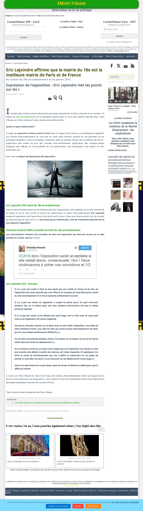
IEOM (110, 51)
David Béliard (116, 164)
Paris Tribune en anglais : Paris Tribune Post (121, 107)
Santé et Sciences (77, 494)
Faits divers (58, 494)
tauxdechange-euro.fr (121, 51)
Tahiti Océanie (24, 56)
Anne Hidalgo (121, 163)
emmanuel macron (115, 162)
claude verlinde (126, 163)
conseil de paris (116, 155)
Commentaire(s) (55, 418)
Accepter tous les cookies (58, 506)
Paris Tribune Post (115, 56)
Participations (118, 494)
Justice (66, 494)
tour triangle (126, 158)
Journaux (130, 56)
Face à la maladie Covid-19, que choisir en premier (79, 462)
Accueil (11, 56)
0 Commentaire (113, 110)
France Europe (90, 470)
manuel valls (125, 162)
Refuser (78, 506)
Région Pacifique (41, 56)
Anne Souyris (131, 163)
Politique (15, 494)
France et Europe (81, 56)
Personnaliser (93, 506)
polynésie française (129, 160)
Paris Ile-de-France (61, 56)
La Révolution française (102, 494)
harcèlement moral (115, 160)
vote (133, 158)
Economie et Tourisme (29, 494)
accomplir (135, 163)
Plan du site (69, 489)
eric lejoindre (64, 411)
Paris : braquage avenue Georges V (23, 462)
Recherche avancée (115, 82)
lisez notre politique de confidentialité (125, 502)
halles (120, 164)
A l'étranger (98, 56)
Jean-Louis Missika (124, 164)
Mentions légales (130, 494)
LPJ (109, 163)
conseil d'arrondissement (49, 411)
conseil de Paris (111, 164)
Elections (89, 494)
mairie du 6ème (112, 163)
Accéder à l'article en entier (116, 150)
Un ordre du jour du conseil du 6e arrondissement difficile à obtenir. (47, 402)
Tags (76, 489)
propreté (116, 163)
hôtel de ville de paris (132, 162)
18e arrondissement (26, 117)
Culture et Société (45, 494)
